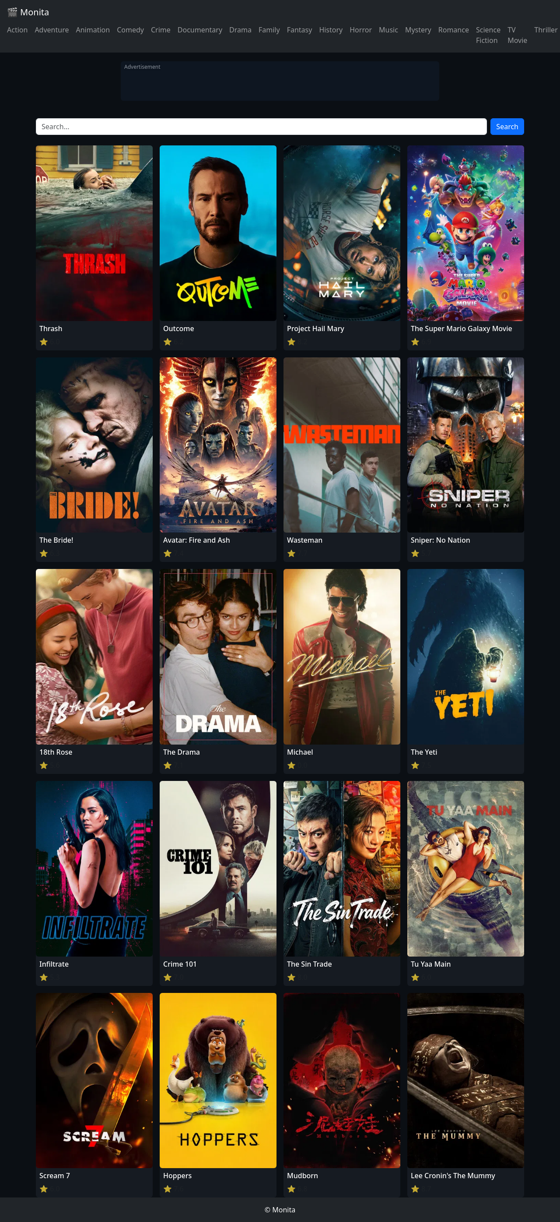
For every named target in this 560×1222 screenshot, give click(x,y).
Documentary (200, 30)
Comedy (130, 30)
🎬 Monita (28, 12)
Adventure (52, 30)
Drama (240, 30)
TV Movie (517, 35)
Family (269, 30)
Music (388, 30)
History (331, 30)
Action (17, 30)
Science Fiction (488, 35)
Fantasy (299, 30)
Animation (93, 30)
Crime (161, 30)
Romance (453, 30)
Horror (361, 30)
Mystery (418, 30)
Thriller (545, 30)
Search (507, 126)
